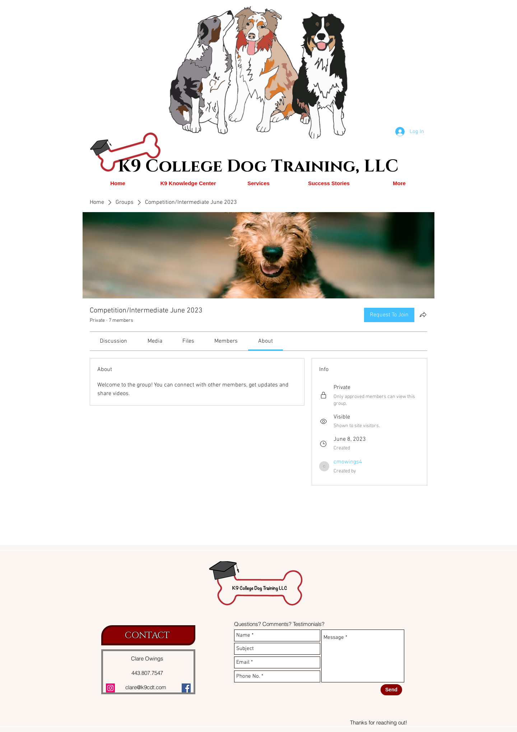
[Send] (391, 689)
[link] (113, 341)
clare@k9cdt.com (145, 687)
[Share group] (423, 314)
